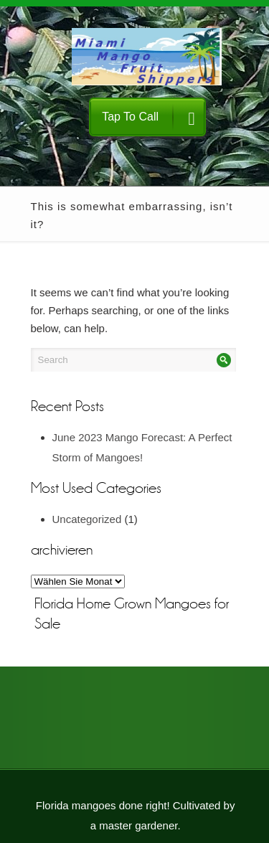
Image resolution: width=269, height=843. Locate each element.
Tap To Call (148, 118)
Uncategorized (87, 519)
